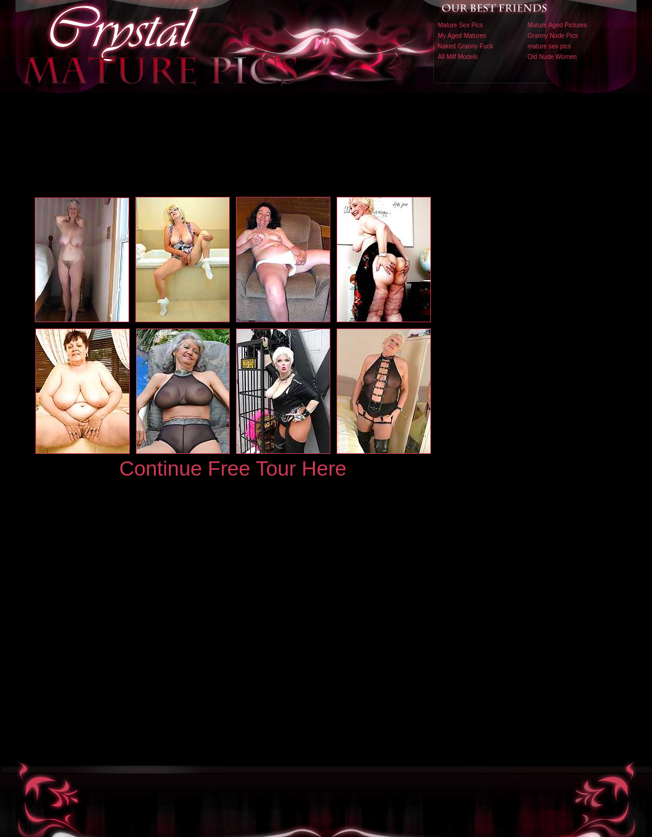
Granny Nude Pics (553, 35)
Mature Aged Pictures (557, 25)
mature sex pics (549, 46)
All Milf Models (458, 56)
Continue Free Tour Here (232, 468)
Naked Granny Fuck (465, 46)
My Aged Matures (462, 35)
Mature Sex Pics (460, 25)
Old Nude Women (552, 56)
